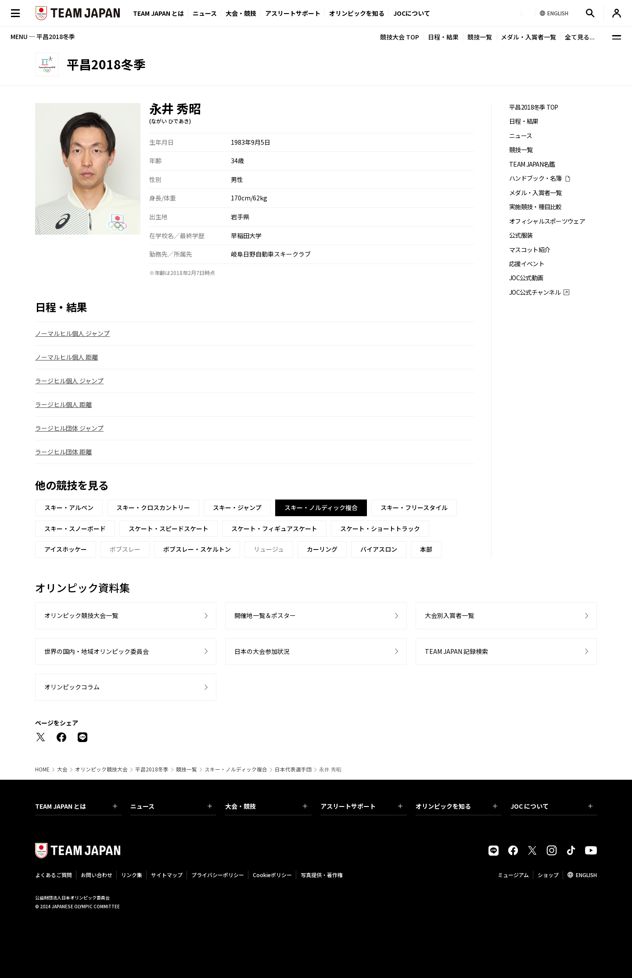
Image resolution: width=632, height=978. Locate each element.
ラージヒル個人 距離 (63, 404)
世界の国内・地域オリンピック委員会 (96, 651)
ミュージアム (513, 874)
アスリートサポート (292, 13)
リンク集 (131, 874)
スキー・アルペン (68, 507)
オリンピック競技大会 (101, 769)
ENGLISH (586, 874)
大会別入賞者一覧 (449, 615)
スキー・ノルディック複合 (236, 769)
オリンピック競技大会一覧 (81, 615)
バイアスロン (378, 549)
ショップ (548, 874)
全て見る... (580, 36)
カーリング (322, 549)
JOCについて (411, 13)
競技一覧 (479, 36)
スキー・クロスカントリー (153, 507)
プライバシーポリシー (217, 874)
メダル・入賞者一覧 (528, 36)
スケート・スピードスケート (168, 528)
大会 (62, 769)
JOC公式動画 (526, 278)
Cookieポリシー (272, 874)
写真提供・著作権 (322, 874)
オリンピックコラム (72, 686)
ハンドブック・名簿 (535, 178)
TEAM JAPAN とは (76, 806)
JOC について (551, 806)
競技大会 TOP (399, 36)
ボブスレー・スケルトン (197, 549)
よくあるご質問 (53, 874)
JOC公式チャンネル (534, 292)
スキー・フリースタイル (414, 507)
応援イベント (526, 264)
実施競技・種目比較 (535, 207)
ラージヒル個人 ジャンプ (69, 380)
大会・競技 (266, 806)
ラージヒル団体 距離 (63, 451)
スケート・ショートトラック (380, 528)
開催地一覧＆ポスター (265, 615)
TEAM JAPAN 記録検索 (456, 651)
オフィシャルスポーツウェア (547, 221)
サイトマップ (167, 874)
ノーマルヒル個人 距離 (66, 357)
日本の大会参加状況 (262, 651)
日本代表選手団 (293, 769)
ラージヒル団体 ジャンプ (69, 428)
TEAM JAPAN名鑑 (532, 164)
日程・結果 (443, 36)
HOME (42, 769)
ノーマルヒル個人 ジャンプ (72, 333)
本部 (426, 549)
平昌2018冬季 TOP (533, 107)
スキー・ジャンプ (237, 507)
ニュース (205, 13)
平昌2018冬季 (152, 769)
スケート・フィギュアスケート (274, 528)
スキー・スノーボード (75, 528)
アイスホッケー (65, 549)
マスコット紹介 (529, 250)
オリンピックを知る (356, 13)
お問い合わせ (96, 874)
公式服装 (520, 235)
